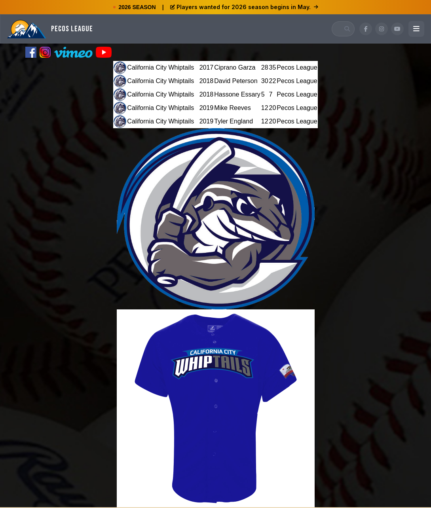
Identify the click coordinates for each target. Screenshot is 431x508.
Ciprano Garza (234, 67)
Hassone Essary (237, 94)
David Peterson (235, 81)
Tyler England (233, 121)
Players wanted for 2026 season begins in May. (244, 7)
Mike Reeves (232, 107)
